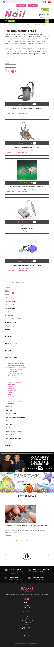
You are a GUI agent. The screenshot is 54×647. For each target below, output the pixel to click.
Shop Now (11, 21)
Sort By (7, 63)
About (27, 605)
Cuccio (8, 354)
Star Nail (8, 350)
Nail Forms (9, 410)
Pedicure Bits (11, 396)
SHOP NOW (26, 464)
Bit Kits (10, 392)
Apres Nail (9, 336)
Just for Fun (9, 445)
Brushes (8, 420)
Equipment (9, 406)
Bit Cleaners (11, 394)
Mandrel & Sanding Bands (15, 382)
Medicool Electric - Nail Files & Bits (32, 24)
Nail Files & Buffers (11, 357)
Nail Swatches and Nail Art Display (15, 417)
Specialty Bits (12, 390)
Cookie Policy (27, 622)
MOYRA (8, 329)
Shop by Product (10, 308)
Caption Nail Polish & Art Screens (15, 318)
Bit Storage (11, 403)
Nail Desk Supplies (11, 427)
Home (6, 24)
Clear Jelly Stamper (11, 343)
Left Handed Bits (12, 399)
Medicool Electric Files (16, 369)
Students (8, 441)
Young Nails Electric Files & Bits (16, 365)
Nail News (27, 607)
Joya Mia (8, 347)
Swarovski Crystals (11, 322)
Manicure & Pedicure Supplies (14, 431)
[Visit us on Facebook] (25, 599)
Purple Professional (11, 333)
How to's (27, 609)
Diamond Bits (11, 384)
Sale (27, 618)
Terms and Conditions (27, 620)
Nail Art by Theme (11, 304)
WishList (25, 104)
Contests (27, 616)
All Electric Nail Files (13, 380)
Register (21, 5)
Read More (8, 535)
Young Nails (9, 315)
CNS (7, 311)
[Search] (47, 21)
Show (6, 69)
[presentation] (6, 555)
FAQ (27, 614)
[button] (17, 541)
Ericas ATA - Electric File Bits (16, 363)
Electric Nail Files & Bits (15, 24)
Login (32, 5)
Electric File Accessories (14, 401)
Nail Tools (9, 424)
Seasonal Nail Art (11, 301)
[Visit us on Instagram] (28, 599)
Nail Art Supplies (10, 297)
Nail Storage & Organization (13, 438)
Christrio (8, 340)
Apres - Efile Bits (12, 377)
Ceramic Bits (11, 388)
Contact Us (27, 624)
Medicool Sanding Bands (16, 373)
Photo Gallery (27, 611)
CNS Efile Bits (12, 375)
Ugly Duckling (10, 325)
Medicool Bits (13, 371)
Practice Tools (10, 434)
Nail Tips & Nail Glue (11, 413)
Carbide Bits (11, 386)
